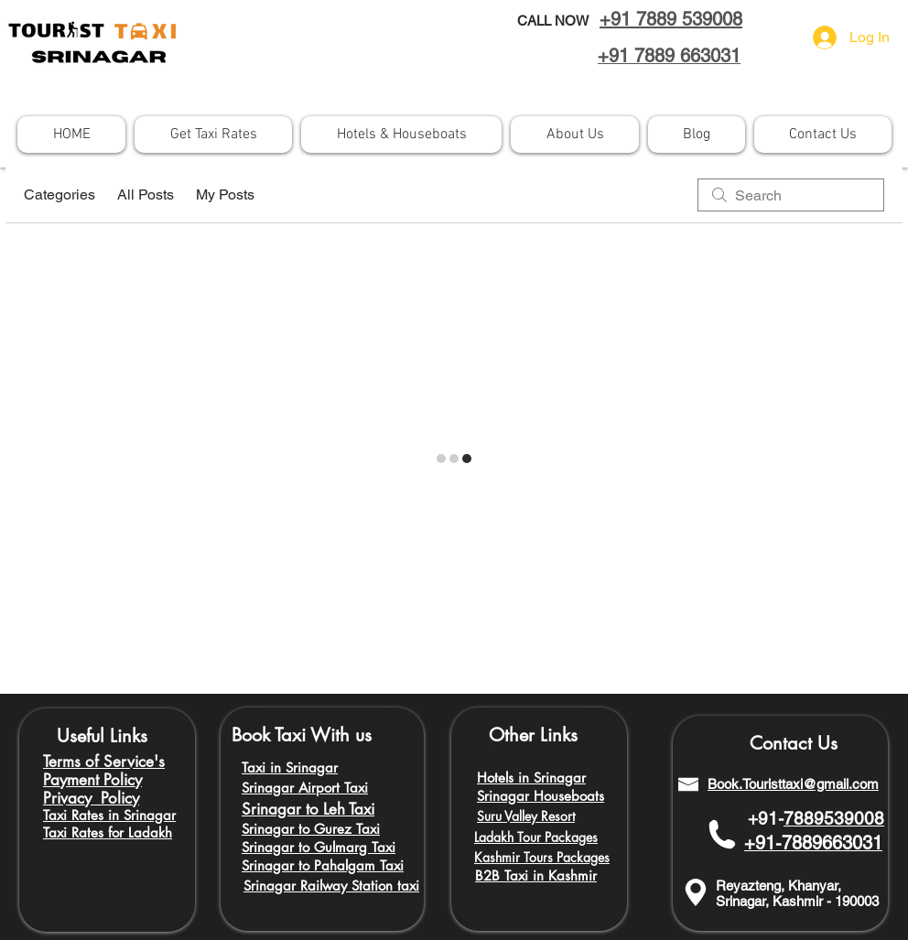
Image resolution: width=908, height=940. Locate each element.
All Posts (145, 194)
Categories (59, 194)
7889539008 (834, 818)
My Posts (225, 194)
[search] (790, 194)
